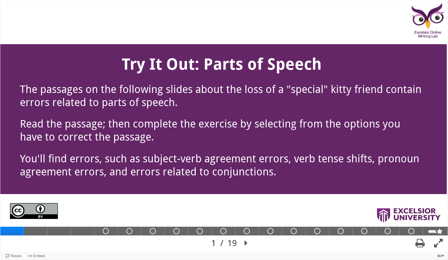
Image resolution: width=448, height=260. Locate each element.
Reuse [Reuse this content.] (16, 256)
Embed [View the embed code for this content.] (39, 256)
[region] (224, 126)
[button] (246, 243)
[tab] (12, 231)
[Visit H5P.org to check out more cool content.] (441, 255)
